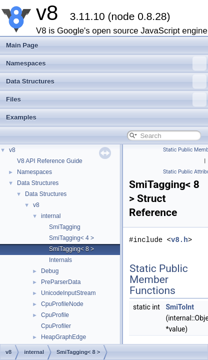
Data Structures (106, 81)
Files (106, 99)
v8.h (179, 239)
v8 (12, 150)
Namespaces (106, 63)
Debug (49, 271)
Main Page (22, 45)
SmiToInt (180, 307)
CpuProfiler (56, 326)
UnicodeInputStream (68, 293)
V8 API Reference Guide (49, 161)
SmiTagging (64, 227)
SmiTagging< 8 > (71, 249)
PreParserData (60, 282)
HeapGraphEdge (63, 337)
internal (50, 216)
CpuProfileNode (62, 304)
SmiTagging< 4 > (71, 238)
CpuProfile (55, 315)
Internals (60, 260)
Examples (21, 117)
